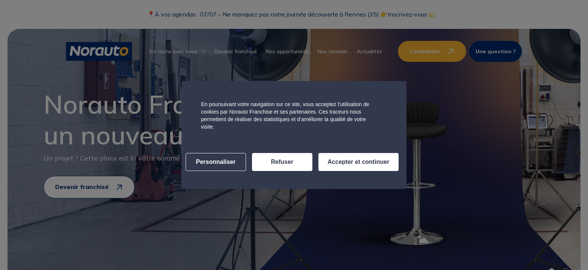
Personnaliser (216, 162)
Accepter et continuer (358, 162)
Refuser (282, 162)
